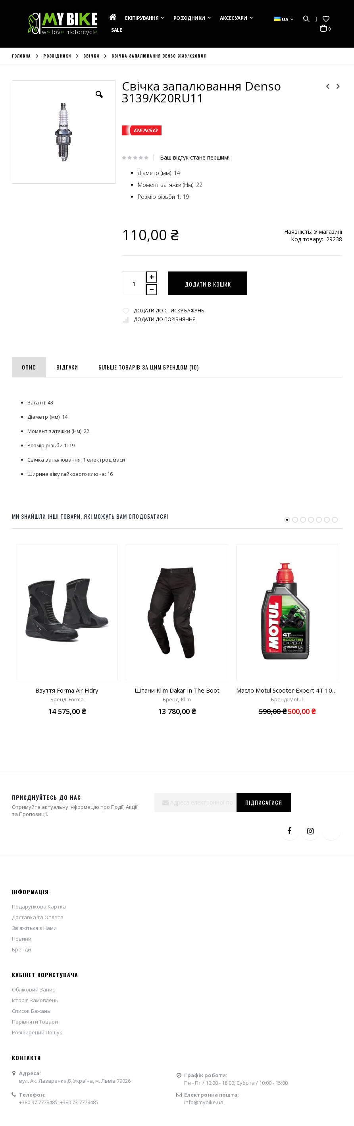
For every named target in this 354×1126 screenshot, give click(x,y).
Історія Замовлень (35, 1000)
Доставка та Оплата (37, 917)
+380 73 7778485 (79, 1102)
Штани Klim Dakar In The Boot (177, 690)
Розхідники (57, 56)
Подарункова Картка (39, 906)
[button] (326, 19)
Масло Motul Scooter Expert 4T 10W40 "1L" (287, 690)
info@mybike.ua (203, 1102)
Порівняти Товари (35, 1021)
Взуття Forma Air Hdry (66, 690)
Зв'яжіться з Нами (34, 928)
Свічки (91, 56)
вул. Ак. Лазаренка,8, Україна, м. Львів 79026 (75, 1080)
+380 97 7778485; (39, 1102)
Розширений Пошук (37, 1032)
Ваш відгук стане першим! (194, 157)
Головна (21, 56)
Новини (21, 938)
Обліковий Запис (33, 989)
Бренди (21, 949)
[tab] (29, 365)
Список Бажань (31, 1010)
